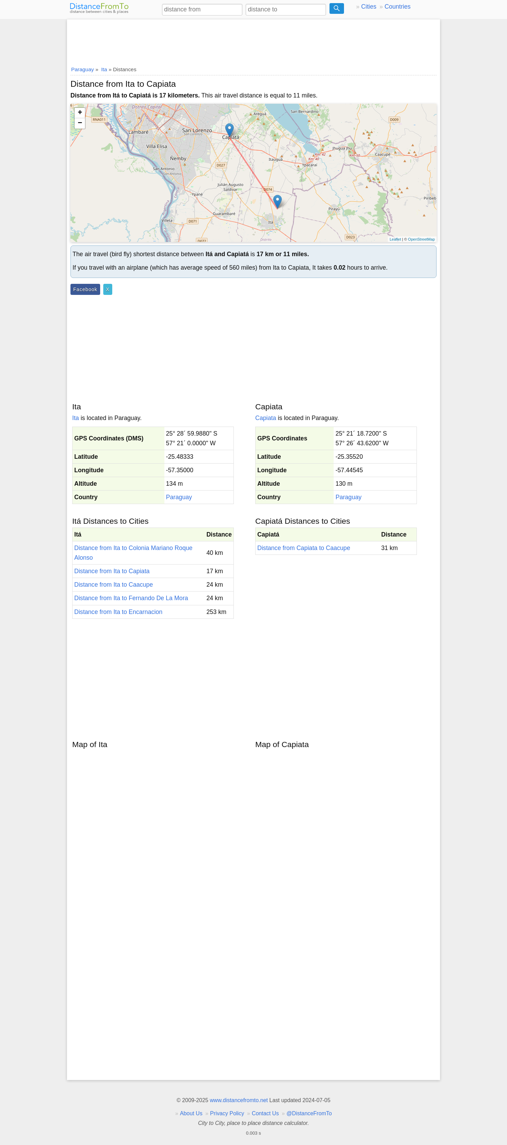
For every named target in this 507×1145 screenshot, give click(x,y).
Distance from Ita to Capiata (112, 571)
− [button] (80, 123)
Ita (75, 418)
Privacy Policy (227, 1113)
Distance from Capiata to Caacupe (303, 547)
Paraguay (179, 497)
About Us (191, 1113)
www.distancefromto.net (239, 1100)
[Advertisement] (253, 40)
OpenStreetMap (421, 239)
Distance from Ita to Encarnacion (118, 611)
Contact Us (265, 1113)
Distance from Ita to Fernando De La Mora (131, 598)
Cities (368, 6)
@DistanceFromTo (309, 1113)
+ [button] (80, 113)
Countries (397, 6)
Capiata (265, 418)
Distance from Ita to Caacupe (113, 584)
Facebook (85, 289)
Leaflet (395, 239)
